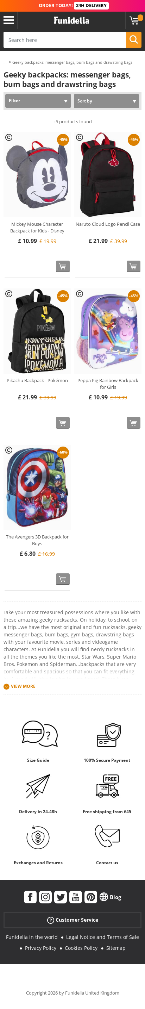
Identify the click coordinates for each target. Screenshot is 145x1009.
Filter (14, 101)
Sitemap (116, 948)
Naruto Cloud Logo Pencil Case (108, 224)
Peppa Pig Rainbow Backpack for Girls (107, 384)
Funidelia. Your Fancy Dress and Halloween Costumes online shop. (71, 20)
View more (23, 686)
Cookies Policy (81, 948)
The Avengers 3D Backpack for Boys (37, 540)
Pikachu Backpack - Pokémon (37, 380)
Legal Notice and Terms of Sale (102, 937)
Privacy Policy (40, 948)
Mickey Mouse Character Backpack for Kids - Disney (37, 227)
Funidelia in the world (32, 937)
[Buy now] (63, 266)
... (5, 62)
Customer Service (72, 920)
